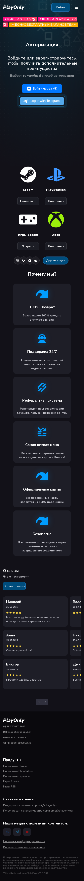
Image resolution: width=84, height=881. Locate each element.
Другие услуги (55, 260)
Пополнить (28, 201)
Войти (60, 7)
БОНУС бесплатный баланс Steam (43, 24)
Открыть (28, 246)
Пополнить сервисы (16, 776)
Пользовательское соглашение (24, 847)
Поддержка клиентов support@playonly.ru (31, 805)
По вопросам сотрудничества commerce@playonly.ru (38, 811)
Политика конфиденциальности (24, 841)
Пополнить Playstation (18, 771)
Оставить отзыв (14, 586)
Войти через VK (42, 88)
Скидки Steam (20, 19)
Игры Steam (11, 781)
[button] (39, 702)
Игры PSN (9, 786)
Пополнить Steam (15, 766)
